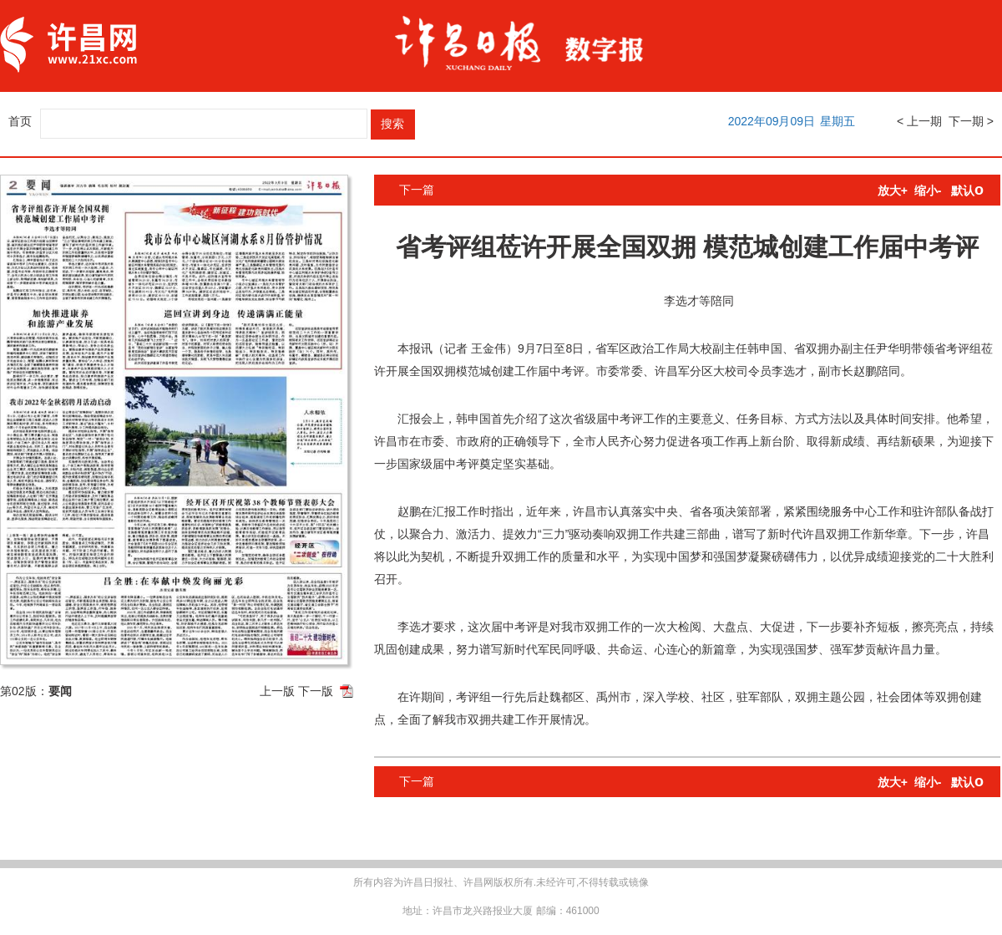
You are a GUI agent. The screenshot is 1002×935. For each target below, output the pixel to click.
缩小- (928, 190)
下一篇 (416, 189)
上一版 (277, 691)
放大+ (893, 190)
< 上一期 (919, 121)
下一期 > (971, 121)
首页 (20, 121)
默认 (967, 190)
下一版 (315, 691)
